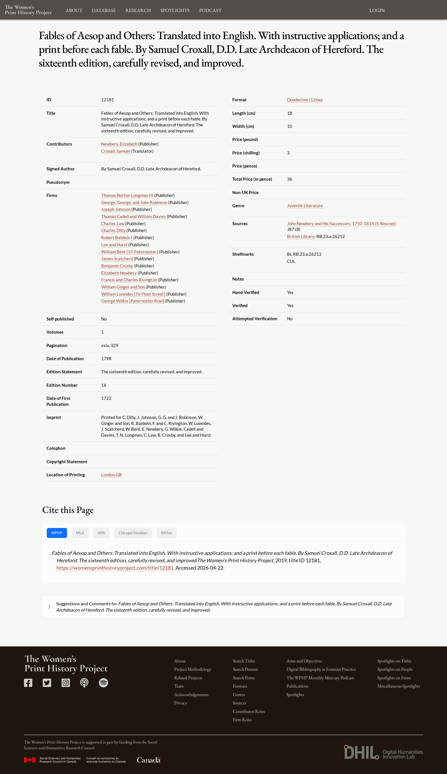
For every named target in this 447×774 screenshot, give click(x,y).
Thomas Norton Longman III (127, 195)
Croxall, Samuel (115, 151)
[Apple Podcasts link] (84, 685)
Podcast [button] (210, 9)
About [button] (74, 9)
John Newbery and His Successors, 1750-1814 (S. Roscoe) (341, 223)
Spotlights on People (395, 669)
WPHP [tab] (56, 533)
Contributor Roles (249, 711)
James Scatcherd (117, 258)
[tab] (133, 533)
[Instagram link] (66, 685)
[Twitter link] (47, 685)
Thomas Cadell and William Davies (133, 216)
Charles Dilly (113, 230)
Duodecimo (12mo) (305, 99)
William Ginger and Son (123, 286)
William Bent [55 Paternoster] (129, 251)
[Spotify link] (103, 685)
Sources (239, 703)
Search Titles (244, 661)
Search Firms (244, 678)
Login (377, 9)
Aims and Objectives (304, 661)
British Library (300, 236)
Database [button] (104, 9)
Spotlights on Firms (394, 678)
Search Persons (245, 669)
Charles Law (112, 223)
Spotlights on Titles (394, 661)
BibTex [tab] (166, 533)
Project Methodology (192, 669)
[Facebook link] (28, 685)
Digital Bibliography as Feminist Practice (321, 669)
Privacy (180, 703)
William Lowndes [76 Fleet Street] (133, 294)
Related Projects (188, 678)
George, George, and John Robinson (134, 202)
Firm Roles (242, 720)
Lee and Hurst (114, 244)
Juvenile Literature (305, 205)
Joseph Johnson (116, 209)
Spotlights (295, 695)
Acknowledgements (191, 695)
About (180, 661)
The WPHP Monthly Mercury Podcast (320, 678)
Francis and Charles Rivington (129, 279)
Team (179, 686)
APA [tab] (101, 533)
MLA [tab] (80, 533)
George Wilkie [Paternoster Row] (132, 300)
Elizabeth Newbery (119, 272)
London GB (111, 474)
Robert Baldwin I (117, 237)
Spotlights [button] (175, 9)
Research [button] (138, 9)
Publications (297, 686)
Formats (240, 686)
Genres (239, 695)
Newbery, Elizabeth (119, 143)
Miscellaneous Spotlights (398, 686)
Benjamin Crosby (117, 265)
